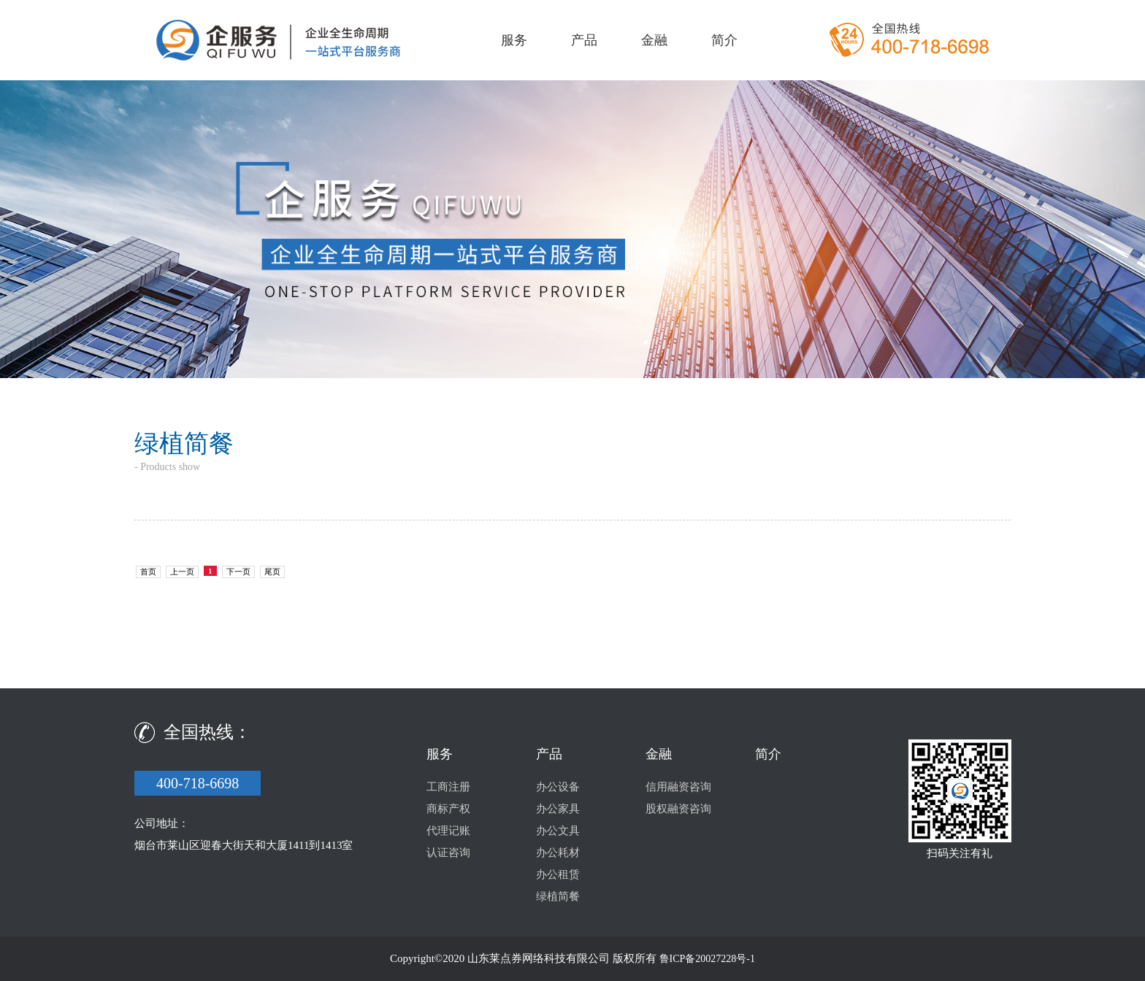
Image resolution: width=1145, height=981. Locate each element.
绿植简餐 (558, 896)
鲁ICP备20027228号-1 (707, 958)
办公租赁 (558, 874)
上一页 (182, 571)
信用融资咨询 (678, 787)
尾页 (272, 571)
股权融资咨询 (678, 809)
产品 (584, 40)
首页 (148, 571)
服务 (514, 40)
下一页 (238, 571)
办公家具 (558, 809)
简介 (724, 40)
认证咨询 (448, 852)
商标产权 (448, 809)
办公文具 (558, 830)
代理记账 (448, 830)
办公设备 (558, 787)
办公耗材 (558, 852)
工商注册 (448, 787)
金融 (654, 40)
